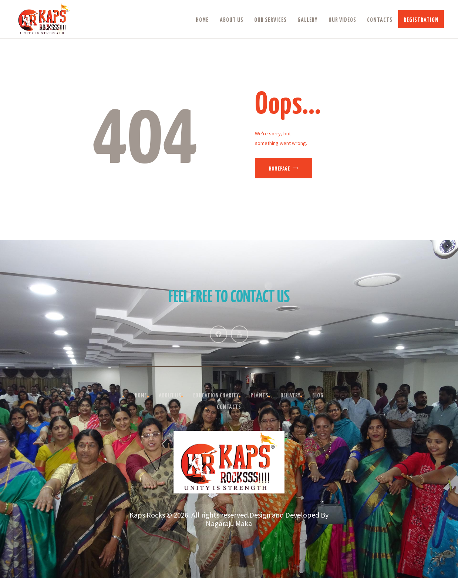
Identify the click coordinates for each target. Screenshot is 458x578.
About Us (170, 396)
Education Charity (216, 396)
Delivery (290, 396)
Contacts (229, 407)
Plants (259, 396)
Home (141, 396)
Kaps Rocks (147, 514)
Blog (317, 396)
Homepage (279, 169)
